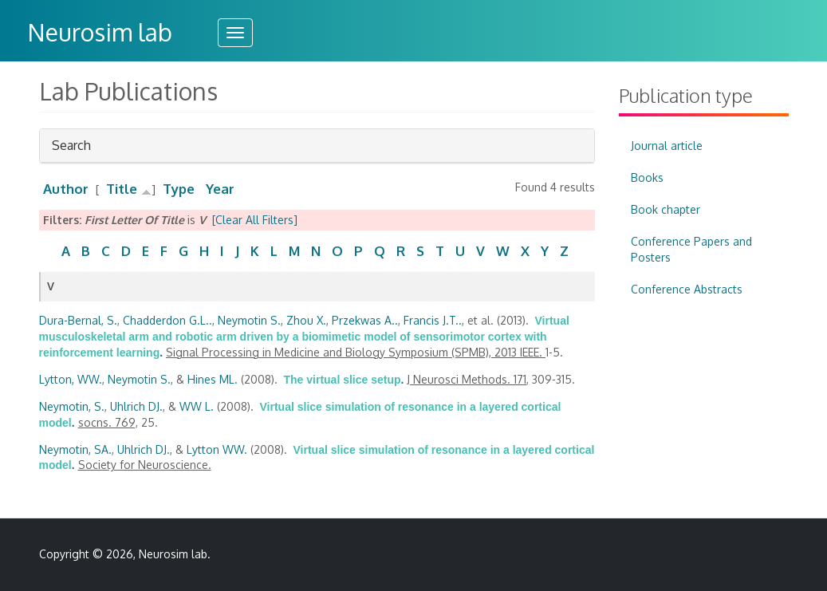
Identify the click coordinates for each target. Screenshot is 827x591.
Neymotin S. (249, 320)
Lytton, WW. (70, 379)
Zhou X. (306, 320)
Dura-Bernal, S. (78, 320)
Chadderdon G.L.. (167, 320)
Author (66, 188)
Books (647, 177)
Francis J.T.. (433, 320)
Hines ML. (212, 379)
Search (71, 149)
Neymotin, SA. (75, 449)
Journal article (667, 145)
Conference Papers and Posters (691, 249)
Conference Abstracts (686, 289)
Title (121, 188)
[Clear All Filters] (254, 220)
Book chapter (665, 209)
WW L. (196, 406)
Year (220, 188)
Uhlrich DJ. (136, 406)
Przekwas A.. (365, 320)
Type (179, 188)
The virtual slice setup (342, 379)
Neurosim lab (99, 32)
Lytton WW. (217, 449)
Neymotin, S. (71, 406)
